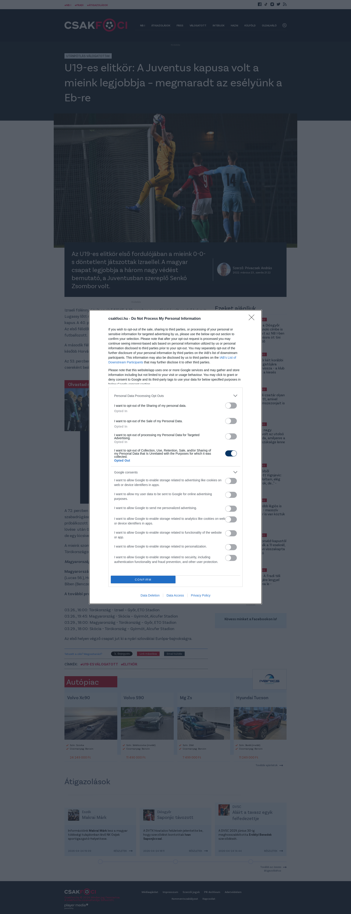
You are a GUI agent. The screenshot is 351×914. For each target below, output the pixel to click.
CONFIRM (143, 579)
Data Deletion (150, 595)
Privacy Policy (200, 595)
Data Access (175, 595)
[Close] (253, 319)
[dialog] (175, 457)
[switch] (231, 406)
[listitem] (175, 395)
